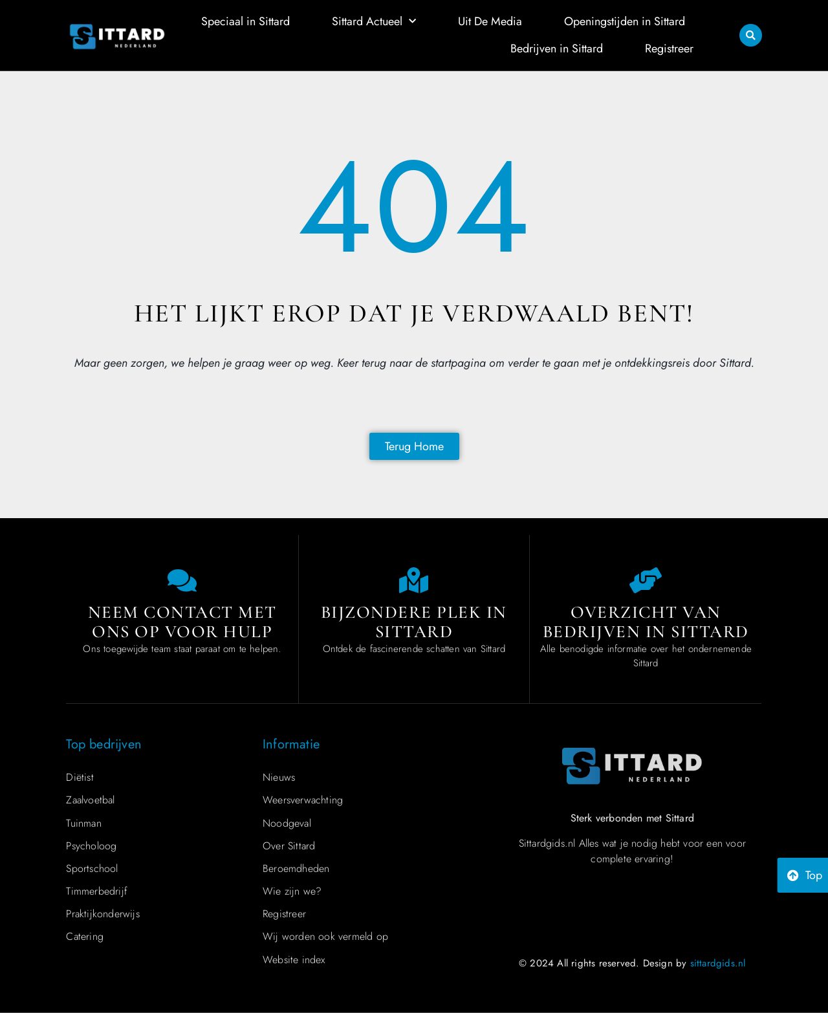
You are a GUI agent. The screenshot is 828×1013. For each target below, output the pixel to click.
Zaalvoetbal (90, 799)
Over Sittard (289, 845)
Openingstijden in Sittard (624, 21)
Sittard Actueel (374, 21)
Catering (85, 936)
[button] (750, 35)
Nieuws (279, 777)
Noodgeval (287, 823)
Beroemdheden (296, 868)
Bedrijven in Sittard (556, 48)
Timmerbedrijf (96, 891)
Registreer (669, 48)
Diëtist (79, 777)
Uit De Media (490, 21)
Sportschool (92, 868)
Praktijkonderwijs (102, 913)
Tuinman (83, 823)
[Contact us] (182, 580)
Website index (294, 959)
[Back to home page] (414, 446)
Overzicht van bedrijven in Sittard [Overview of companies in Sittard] (646, 622)
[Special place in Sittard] (414, 580)
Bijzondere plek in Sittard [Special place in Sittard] (414, 622)
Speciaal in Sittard (245, 21)
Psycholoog (91, 845)
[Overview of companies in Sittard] (646, 580)
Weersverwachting (303, 799)
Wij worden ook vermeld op (325, 936)
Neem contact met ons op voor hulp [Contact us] (182, 622)
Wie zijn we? (292, 891)
